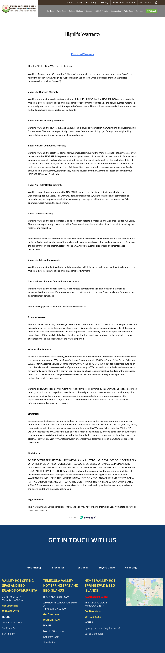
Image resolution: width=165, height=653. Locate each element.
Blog (79, 2)
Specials (151, 11)
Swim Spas (61, 11)
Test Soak (82, 567)
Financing (91, 2)
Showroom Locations (124, 2)
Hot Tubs (50, 11)
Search (156, 2)
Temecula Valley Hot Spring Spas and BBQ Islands (60, 586)
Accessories (116, 11)
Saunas (89, 11)
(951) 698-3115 (145, 3)
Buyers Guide (107, 567)
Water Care (128, 11)
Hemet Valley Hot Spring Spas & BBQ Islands (100, 586)
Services (139, 11)
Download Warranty (82, 54)
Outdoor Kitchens (76, 11)
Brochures (58, 567)
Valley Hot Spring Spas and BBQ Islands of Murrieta (19, 586)
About (69, 2)
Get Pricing (34, 567)
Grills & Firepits (101, 11)
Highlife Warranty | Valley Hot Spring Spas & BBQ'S (19, 8)
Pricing (105, 2)
